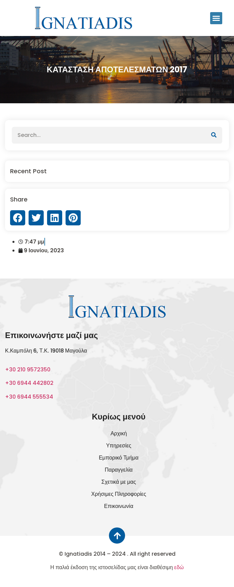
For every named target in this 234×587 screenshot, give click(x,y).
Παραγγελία (118, 470)
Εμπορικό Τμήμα (119, 458)
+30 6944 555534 (29, 397)
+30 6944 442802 (29, 383)
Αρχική (119, 433)
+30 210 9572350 (27, 369)
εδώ (179, 567)
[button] (216, 18)
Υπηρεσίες (118, 445)
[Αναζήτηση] (213, 135)
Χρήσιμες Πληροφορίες (118, 494)
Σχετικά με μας (119, 482)
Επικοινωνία (118, 506)
